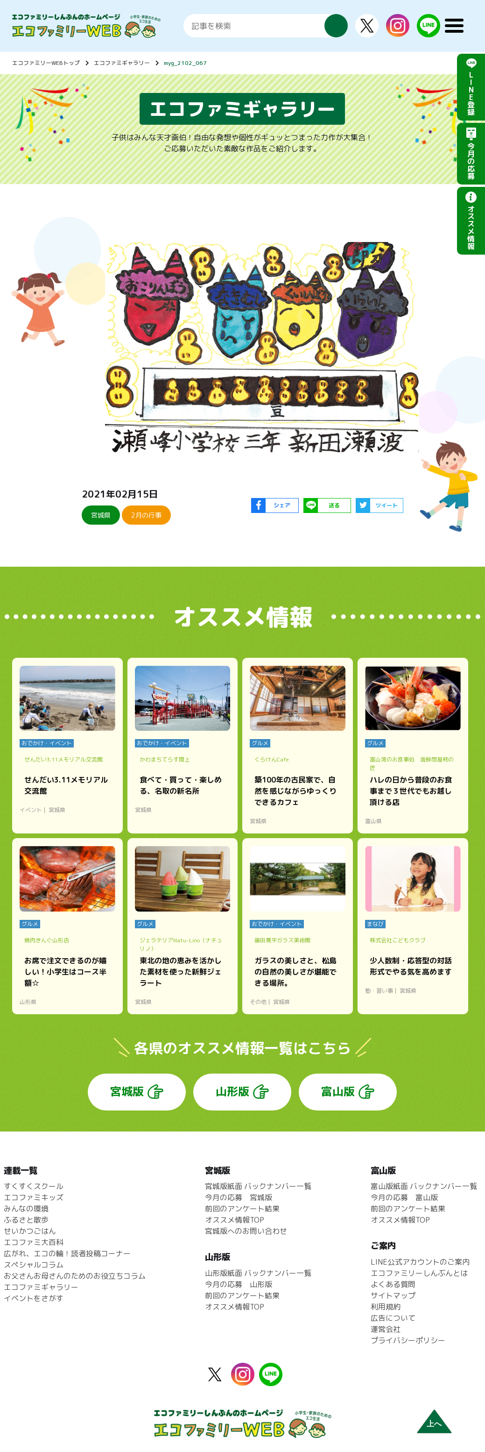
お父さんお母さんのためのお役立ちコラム (75, 1276)
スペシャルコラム (33, 1265)
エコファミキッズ (33, 1197)
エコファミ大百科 (33, 1242)
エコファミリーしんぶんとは (419, 1273)
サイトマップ (393, 1295)
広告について (393, 1318)
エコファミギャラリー (122, 63)
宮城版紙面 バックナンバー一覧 (258, 1186)
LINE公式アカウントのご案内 (420, 1262)
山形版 (232, 1091)
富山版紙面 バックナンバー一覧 (424, 1186)
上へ (434, 1424)
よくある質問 (393, 1284)
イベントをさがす (33, 1298)
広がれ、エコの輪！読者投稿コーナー (67, 1253)
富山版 (338, 1091)
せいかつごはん (30, 1231)
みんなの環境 (26, 1208)
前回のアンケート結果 (242, 1208)
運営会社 (386, 1329)
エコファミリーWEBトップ (46, 63)
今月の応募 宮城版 (238, 1197)
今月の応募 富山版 (404, 1197)
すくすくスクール (33, 1186)
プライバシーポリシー (408, 1340)
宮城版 (127, 1091)
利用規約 (386, 1307)
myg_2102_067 (185, 63)
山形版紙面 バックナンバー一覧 (258, 1273)
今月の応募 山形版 (238, 1284)
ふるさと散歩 (26, 1220)
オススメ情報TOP (234, 1220)
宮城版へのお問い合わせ (246, 1231)
